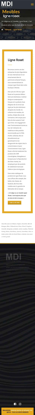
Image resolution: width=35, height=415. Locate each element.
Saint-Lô (19, 231)
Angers (19, 223)
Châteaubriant (14, 226)
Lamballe (15, 229)
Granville (3, 229)
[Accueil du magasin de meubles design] (17, 258)
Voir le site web (14, 202)
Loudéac (25, 229)
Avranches (24, 223)
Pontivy (3, 231)
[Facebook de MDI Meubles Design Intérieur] (15, 404)
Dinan (19, 226)
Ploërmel (30, 229)
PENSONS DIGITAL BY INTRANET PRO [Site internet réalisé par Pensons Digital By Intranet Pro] (21, 410)
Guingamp (9, 229)
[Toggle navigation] (32, 4)
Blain (8, 226)
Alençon (14, 223)
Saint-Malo (25, 231)
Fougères (28, 226)
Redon (7, 231)
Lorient (20, 229)
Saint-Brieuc (13, 231)
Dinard (24, 226)
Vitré (29, 231)
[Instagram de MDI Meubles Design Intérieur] (20, 404)
